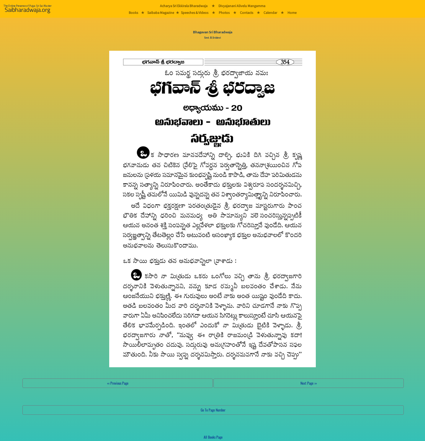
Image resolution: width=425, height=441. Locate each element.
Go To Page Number (213, 409)
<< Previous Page (117, 383)
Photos (224, 12)
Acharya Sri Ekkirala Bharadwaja (183, 6)
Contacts (246, 12)
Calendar (270, 12)
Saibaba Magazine (160, 12)
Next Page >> (308, 383)
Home (292, 12)
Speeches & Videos (194, 12)
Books (133, 12)
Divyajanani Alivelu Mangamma (241, 6)
